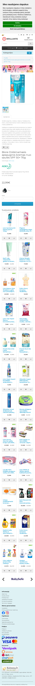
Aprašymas (6, 117)
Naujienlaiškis (5, 634)
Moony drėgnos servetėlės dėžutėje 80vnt (25, 410)
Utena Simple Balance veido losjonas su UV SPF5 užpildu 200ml (25, 261)
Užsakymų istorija (6, 630)
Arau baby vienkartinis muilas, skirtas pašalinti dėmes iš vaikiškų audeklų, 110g (25, 322)
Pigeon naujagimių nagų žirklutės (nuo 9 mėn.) (26, 230)
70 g (6, 190)
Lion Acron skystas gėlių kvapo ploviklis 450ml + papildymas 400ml (8, 443)
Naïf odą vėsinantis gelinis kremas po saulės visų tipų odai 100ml (9, 261)
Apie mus (4, 594)
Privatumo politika (7, 601)
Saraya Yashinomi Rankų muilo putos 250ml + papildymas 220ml (25, 564)
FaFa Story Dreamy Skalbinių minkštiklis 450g (26, 291)
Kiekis (3, 195)
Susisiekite (4, 608)
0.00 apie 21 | (18, 48)
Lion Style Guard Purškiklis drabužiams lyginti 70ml (9, 381)
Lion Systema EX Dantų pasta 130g (9, 229)
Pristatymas (5, 597)
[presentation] (3, 579)
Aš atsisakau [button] (17, 26)
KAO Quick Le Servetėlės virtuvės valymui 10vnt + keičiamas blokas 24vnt (26, 443)
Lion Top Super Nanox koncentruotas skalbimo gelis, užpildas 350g (8, 322)
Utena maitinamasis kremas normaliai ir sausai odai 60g (9, 503)
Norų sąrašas (5, 632)
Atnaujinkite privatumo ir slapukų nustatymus (14, 684)
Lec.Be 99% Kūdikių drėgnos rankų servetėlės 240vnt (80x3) (9, 472)
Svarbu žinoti (5, 596)
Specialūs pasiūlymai (7, 622)
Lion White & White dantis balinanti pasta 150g (25, 472)
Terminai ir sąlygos (7, 603)
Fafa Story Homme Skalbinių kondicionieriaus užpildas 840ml (26, 533)
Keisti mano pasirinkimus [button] (17, 29)
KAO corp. (11, 160)
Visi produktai (5, 620)
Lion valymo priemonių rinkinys (7, 562)
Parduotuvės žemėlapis (8, 624)
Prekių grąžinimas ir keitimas (10, 610)
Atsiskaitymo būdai (7, 599)
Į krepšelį (17, 204)
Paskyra (4, 629)
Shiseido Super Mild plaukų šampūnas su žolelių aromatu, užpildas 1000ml (26, 382)
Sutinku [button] (17, 23)
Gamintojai (5, 618)
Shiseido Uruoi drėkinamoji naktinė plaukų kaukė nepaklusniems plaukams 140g (8, 413)
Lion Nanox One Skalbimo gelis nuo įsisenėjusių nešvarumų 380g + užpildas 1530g (9, 292)
